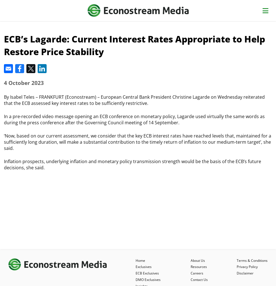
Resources (199, 266)
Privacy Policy (247, 266)
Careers (197, 273)
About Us (198, 260)
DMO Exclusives (148, 279)
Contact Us (199, 279)
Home (140, 260)
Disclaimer (245, 273)
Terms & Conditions (252, 260)
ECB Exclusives (147, 273)
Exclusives (144, 266)
